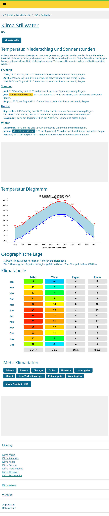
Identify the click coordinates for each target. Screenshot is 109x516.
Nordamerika (23, 15)
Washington (75, 376)
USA (36, 15)
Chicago (38, 370)
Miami (9, 376)
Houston (66, 370)
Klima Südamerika (12, 475)
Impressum (8, 504)
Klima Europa (9, 465)
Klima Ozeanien (10, 472)
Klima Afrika (8, 454)
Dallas (52, 370)
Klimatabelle (12, 40)
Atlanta (10, 370)
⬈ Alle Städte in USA (17, 384)
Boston (24, 370)
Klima (10, 15)
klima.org (7, 445)
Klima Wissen (9, 485)
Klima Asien (8, 461)
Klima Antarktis (10, 458)
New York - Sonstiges (31, 376)
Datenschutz (9, 508)
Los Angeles (83, 370)
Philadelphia (55, 376)
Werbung (7, 494)
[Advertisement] (54, 162)
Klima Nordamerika (12, 468)
